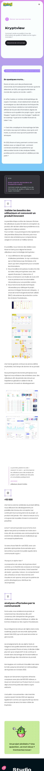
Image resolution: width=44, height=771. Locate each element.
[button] (39, 4)
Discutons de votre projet (16, 43)
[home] (7, 4)
